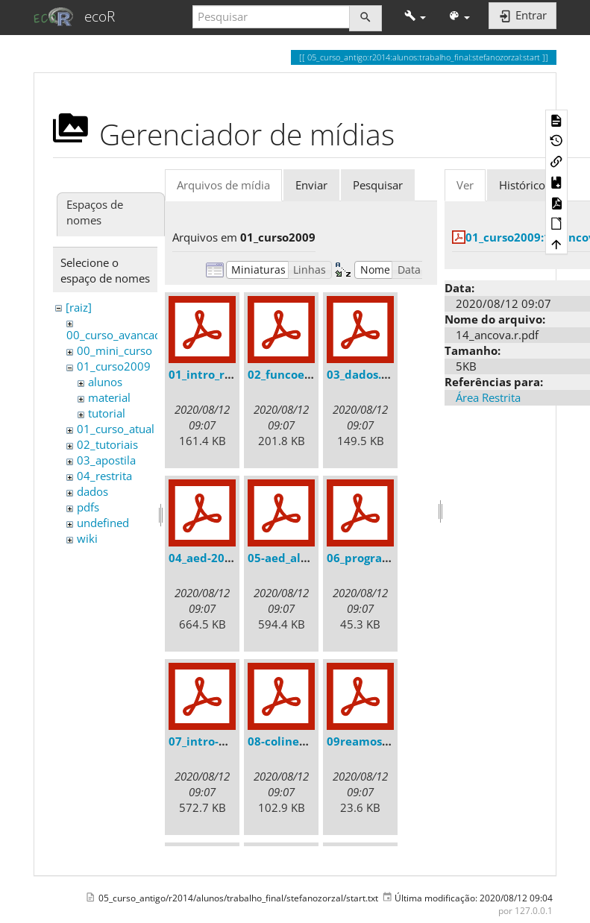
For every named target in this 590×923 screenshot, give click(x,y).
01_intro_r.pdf (208, 374)
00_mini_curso (114, 350)
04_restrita (104, 475)
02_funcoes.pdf (290, 374)
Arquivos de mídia (223, 184)
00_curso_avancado (117, 334)
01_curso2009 (114, 366)
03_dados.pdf (364, 374)
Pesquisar (378, 184)
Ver (465, 184)
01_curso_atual (115, 428)
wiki (87, 538)
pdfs (88, 507)
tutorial (106, 413)
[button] (415, 17)
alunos (105, 381)
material (109, 397)
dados (92, 491)
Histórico (522, 184)
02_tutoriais (107, 444)
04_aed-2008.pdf (214, 557)
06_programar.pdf (377, 557)
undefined (103, 522)
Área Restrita (488, 397)
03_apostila (106, 460)
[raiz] (79, 307)
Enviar (311, 184)
